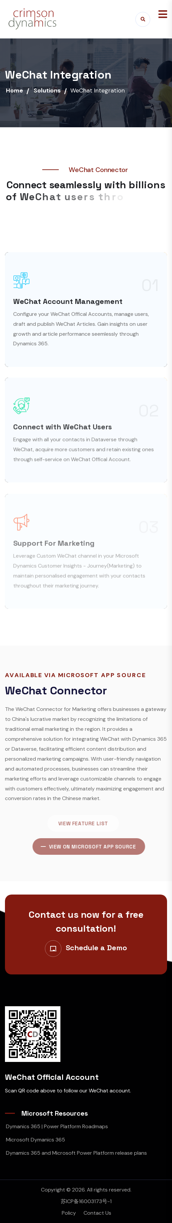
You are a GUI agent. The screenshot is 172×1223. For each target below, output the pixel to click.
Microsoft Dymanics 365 (35, 1139)
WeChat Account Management (67, 306)
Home (14, 90)
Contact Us (97, 1212)
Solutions (47, 90)
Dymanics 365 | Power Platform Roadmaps (57, 1126)
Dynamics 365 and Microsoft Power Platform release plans (76, 1152)
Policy (69, 1212)
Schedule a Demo (96, 947)
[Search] (142, 19)
